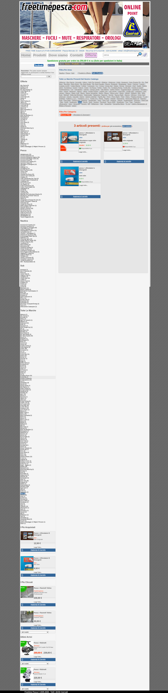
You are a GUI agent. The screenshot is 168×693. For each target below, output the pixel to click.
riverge (143, 98)
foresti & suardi (137, 88)
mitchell (66, 95)
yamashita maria (118, 104)
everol (75, 88)
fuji (72, 89)
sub (72, 73)
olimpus (134, 95)
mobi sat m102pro (76, 95)
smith (66, 102)
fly (109, 88)
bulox (130, 84)
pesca (36, 533)
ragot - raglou (104, 98)
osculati (75, 97)
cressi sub (109, 86)
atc (143, 82)
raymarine (120, 98)
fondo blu (126, 88)
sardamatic (92, 100)
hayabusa (135, 89)
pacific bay (101, 97)
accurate (78, 82)
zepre (74, 106)
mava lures (114, 93)
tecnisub (103, 102)
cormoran (91, 86)
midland (134, 93)
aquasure (124, 82)
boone (107, 84)
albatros (104, 82)
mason (106, 93)
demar (121, 86)
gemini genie (94, 89)
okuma (127, 95)
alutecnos (111, 82)
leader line (103, 91)
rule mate (67, 100)
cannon (135, 84)
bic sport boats (85, 84)
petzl (122, 97)
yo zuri (127, 104)
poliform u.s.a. (71, 98)
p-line (145, 97)
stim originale (128, 140)
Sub (22, 266)
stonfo (85, 102)
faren (86, 88)
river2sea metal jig (132, 98)
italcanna (72, 91)
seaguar (113, 100)
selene (120, 100)
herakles (144, 89)
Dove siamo (58, 55)
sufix (90, 102)
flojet (105, 88)
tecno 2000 (111, 102)
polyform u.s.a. (83, 98)
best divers (75, 84)
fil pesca (93, 88)
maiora (67, 93)
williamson (95, 104)
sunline (96, 102)
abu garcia (70, 82)
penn (108, 97)
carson (141, 84)
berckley (67, 84)
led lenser (113, 91)
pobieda (62, 98)
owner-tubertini (91, 97)
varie (70, 104)
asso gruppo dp (135, 82)
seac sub (105, 100)
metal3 (127, 93)
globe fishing (115, 89)
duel (134, 86)
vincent (84, 104)
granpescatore (126, 89)
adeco (85, 82)
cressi (101, 86)
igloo (61, 91)
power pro (94, 98)
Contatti (76, 55)
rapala (113, 98)
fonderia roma (116, 88)
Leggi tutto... (38, 547)
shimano (137, 100)
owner (82, 97)
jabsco (79, 91)
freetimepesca (64, 89)
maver (122, 93)
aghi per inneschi (94, 82)
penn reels (116, 97)
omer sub (141, 95)
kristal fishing (93, 91)
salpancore (76, 100)
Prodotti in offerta (84, 73)
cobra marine (75, 86)
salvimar (84, 100)
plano (128, 97)
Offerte (90, 55)
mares (82, 93)
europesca (68, 88)
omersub (62, 97)
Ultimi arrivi (26, 637)
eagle (139, 86)
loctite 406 (130, 91)
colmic (83, 86)
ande (118, 82)
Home (26, 55)
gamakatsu (78, 89)
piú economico (115, 126)
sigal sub (144, 100)
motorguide (88, 95)
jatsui (85, 91)
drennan (128, 86)
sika (61, 102)
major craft (75, 93)
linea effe (121, 91)
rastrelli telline (45, 588)
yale (101, 104)
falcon (81, 88)
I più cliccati (26, 582)
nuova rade (119, 95)
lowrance (138, 91)
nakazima (96, 95)
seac (100, 100)
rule (61, 100)
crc (97, 86)
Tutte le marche (28, 310)
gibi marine (105, 89)
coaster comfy (64, 86)
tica (126, 102)
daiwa (116, 86)
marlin (101, 93)
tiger (131, 102)
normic (111, 95)
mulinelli (43, 643)
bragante (114, 84)
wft (89, 104)
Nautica (24, 221)
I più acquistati (27, 527)
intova (66, 91)
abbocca (62, 82)
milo (139, 93)
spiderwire (73, 102)
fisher (99, 88)
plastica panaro (136, 97)
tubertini (137, 102)
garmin (86, 89)
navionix (104, 95)
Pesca (23, 150)
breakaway (122, 84)
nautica (62, 73)
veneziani (76, 104)
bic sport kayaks (98, 84)
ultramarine (63, 104)
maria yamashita (92, 93)
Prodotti (39, 55)
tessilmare (120, 102)
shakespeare (128, 100)
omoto (69, 97)
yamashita (107, 104)
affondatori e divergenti (81, 115)
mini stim (82, 176)
